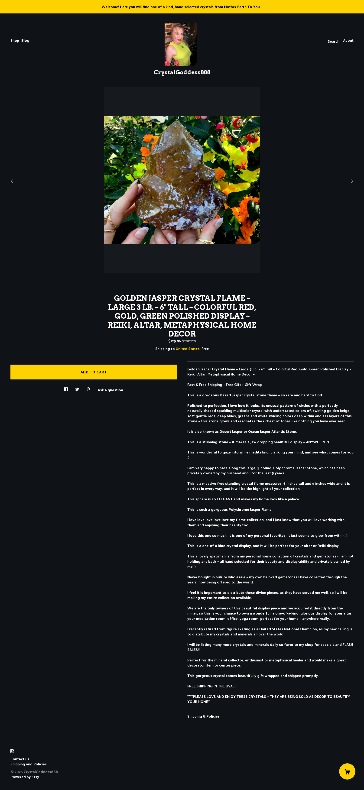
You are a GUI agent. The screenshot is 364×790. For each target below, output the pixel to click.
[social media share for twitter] (77, 387)
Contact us (19, 758)
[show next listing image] (342, 179)
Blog (25, 40)
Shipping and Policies (28, 764)
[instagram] (12, 751)
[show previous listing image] (22, 179)
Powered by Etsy (24, 776)
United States (188, 348)
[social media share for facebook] (66, 387)
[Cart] (347, 771)
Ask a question (110, 389)
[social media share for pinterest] (88, 387)
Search (333, 41)
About (348, 40)
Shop (14, 40)
